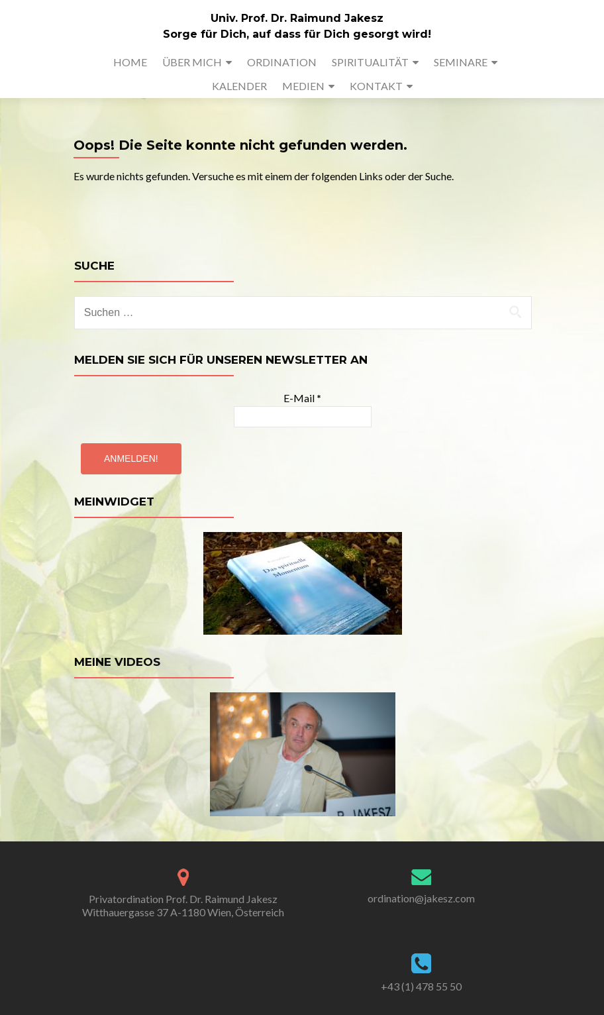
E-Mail (302, 398)
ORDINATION (282, 62)
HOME (130, 62)
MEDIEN (303, 86)
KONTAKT (376, 86)
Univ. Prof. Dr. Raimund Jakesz (297, 18)
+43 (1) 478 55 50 (421, 986)
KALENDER (239, 86)
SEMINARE (460, 62)
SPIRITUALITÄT (370, 62)
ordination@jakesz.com (421, 898)
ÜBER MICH (192, 62)
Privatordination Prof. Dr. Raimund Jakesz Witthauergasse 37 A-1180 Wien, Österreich (183, 905)
